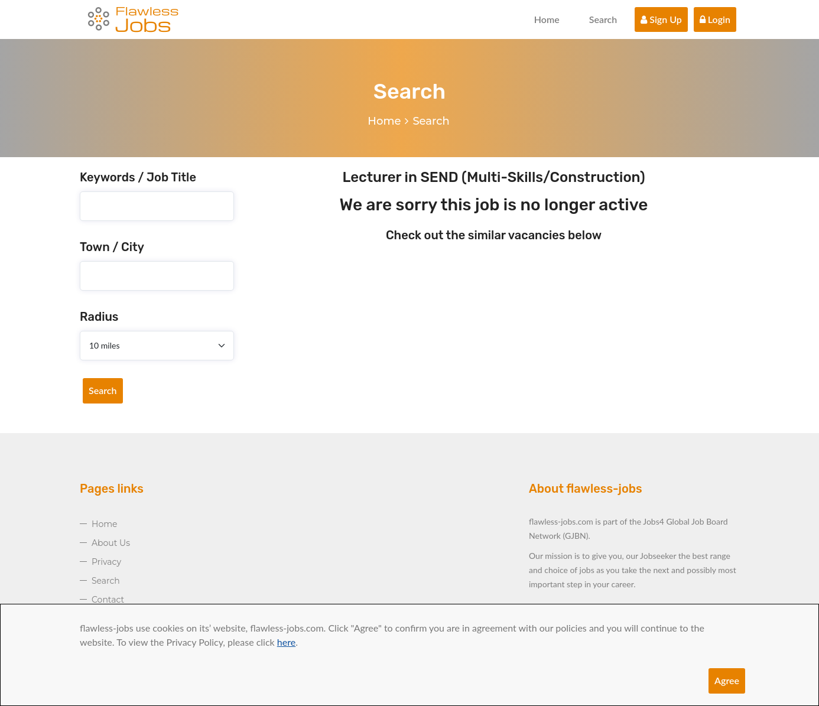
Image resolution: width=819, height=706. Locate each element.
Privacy (106, 562)
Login (715, 19)
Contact (108, 599)
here (286, 642)
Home (547, 19)
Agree (726, 680)
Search (603, 19)
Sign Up (661, 19)
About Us (111, 543)
